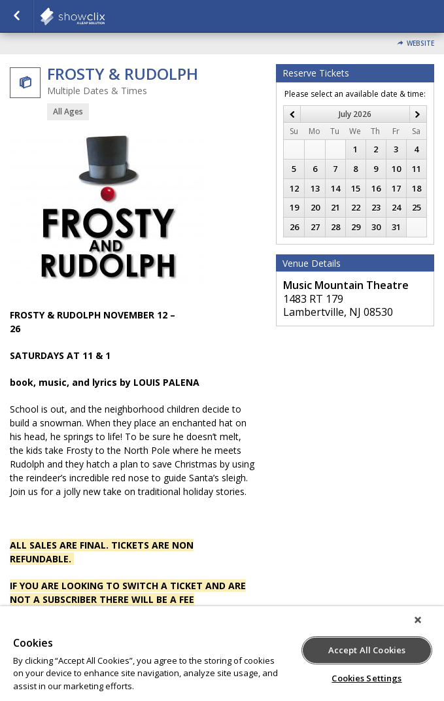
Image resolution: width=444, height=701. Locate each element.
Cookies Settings (366, 678)
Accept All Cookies (366, 650)
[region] (222, 653)
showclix (104, 16)
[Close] (418, 620)
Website (420, 43)
